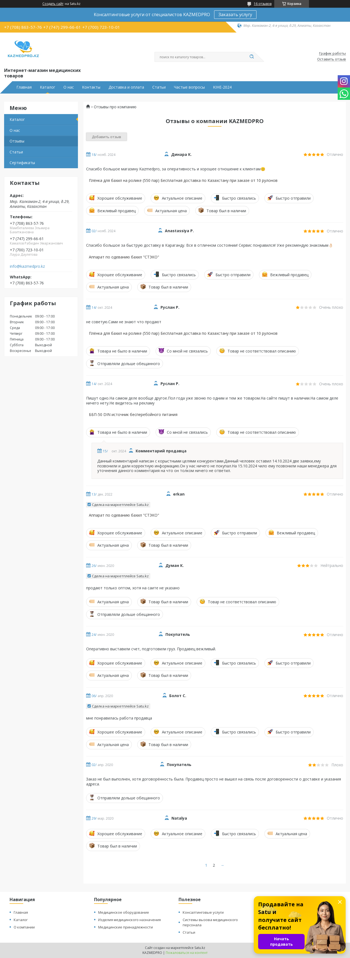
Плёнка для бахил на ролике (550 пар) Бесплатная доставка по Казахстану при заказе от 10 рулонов (183, 180)
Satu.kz (199, 947)
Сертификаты (22, 162)
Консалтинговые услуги (203, 912)
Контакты (91, 87)
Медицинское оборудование (123, 912)
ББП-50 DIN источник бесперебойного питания (133, 414)
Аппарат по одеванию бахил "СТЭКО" (124, 257)
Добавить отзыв (106, 136)
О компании (24, 927)
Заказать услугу (235, 14)
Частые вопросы (189, 87)
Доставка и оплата (126, 87)
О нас (68, 87)
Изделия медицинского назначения (129, 919)
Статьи (159, 87)
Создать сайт (52, 4)
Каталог (47, 87)
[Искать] (251, 57)
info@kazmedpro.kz (27, 266)
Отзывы (17, 141)
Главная (24, 87)
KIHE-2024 (222, 87)
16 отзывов (263, 3)
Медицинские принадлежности (125, 927)
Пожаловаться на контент (187, 952)
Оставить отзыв (331, 59)
